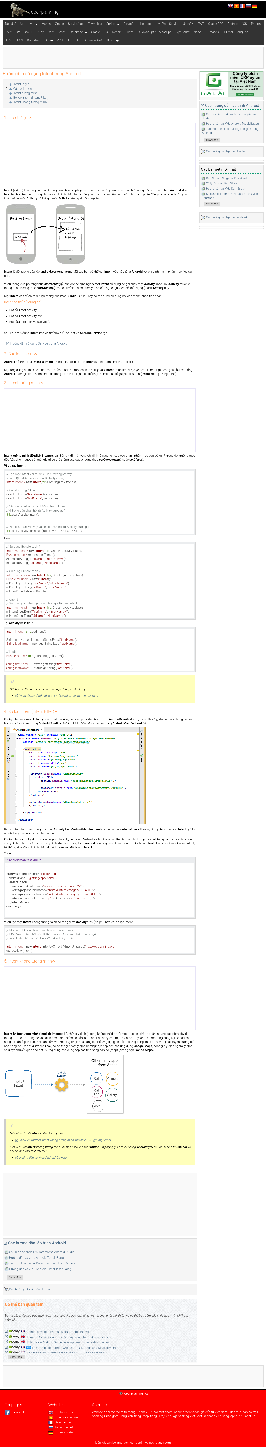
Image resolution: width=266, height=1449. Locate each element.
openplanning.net (63, 1417)
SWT (200, 24)
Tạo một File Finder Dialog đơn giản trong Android (43, 1263)
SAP (78, 40)
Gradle (59, 24)
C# (18, 32)
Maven (46, 24)
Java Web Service (167, 24)
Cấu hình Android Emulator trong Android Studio (41, 1252)
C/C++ (28, 32)
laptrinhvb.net (144, 1442)
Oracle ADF (215, 24)
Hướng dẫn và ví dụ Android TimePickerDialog (40, 1269)
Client (129, 32)
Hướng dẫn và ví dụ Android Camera (43, 1157)
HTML (9, 40)
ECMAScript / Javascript (154, 32)
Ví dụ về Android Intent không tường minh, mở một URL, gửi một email (65, 1140)
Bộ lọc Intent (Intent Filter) (31, 98)
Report (116, 32)
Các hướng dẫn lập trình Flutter (30, 1289)
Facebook (15, 1412)
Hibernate (144, 24)
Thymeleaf (95, 24)
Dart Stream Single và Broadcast (226, 178)
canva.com (163, 1442)
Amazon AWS (94, 40)
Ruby (40, 32)
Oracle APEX (99, 32)
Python (256, 24)
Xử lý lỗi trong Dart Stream (222, 183)
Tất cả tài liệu (14, 24)
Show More (15, 1277)
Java (30, 24)
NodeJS (199, 32)
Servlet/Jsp (76, 24)
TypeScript (182, 32)
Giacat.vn (248, 1416)
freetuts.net (125, 1442)
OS (47, 40)
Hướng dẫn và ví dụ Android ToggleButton (37, 1258)
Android (233, 24)
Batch (62, 32)
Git (68, 40)
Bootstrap (33, 40)
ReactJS (214, 32)
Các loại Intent (23, 89)
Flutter (228, 32)
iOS (244, 24)
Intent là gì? (21, 84)
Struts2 (128, 24)
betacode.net (60, 1427)
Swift (8, 32)
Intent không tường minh (30, 102)
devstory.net (60, 1422)
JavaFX (188, 24)
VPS (60, 40)
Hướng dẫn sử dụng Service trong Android (38, 343)
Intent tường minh (25, 93)
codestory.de (60, 1432)
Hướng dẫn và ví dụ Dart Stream (226, 188)
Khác (110, 40)
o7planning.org (62, 1412)
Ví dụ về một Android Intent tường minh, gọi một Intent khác (58, 696)
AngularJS (244, 32)
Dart (51, 32)
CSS (20, 40)
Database (76, 32)
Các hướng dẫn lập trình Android (37, 1243)
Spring (110, 24)
